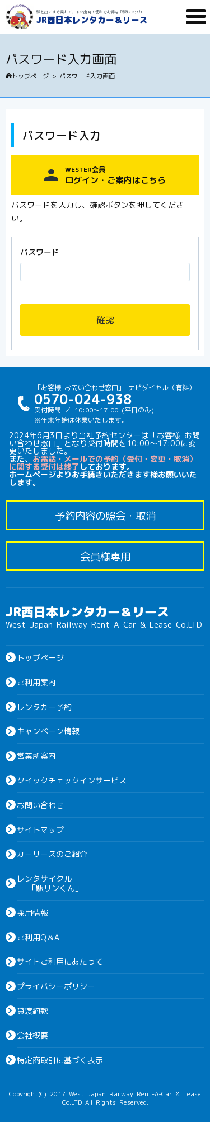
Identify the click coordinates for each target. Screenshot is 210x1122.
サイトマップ (40, 829)
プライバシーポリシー (56, 986)
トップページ (40, 657)
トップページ (27, 75)
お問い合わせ (40, 805)
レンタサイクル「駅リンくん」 (50, 883)
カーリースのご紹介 (52, 853)
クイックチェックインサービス (72, 780)
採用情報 (32, 912)
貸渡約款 (32, 1010)
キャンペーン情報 (48, 731)
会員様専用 (105, 556)
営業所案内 (36, 755)
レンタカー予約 (44, 707)
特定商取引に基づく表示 (60, 1060)
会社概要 (32, 1035)
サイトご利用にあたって (60, 961)
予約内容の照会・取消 (105, 515)
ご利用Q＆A (38, 937)
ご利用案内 (36, 682)
